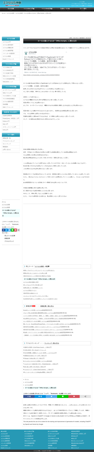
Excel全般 (11, 9)
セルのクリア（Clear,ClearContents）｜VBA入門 (38, 369)
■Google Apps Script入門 (77, 443)
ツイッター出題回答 (9, 53)
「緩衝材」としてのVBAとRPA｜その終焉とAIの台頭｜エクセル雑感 (43, 335)
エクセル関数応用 (8, 47)
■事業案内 (74, 445)
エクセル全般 (29, 382)
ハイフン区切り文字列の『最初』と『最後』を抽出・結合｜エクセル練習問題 (46, 315)
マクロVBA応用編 (47, 9)
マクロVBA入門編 (29, 9)
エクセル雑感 (39, 266)
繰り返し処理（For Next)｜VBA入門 (35, 367)
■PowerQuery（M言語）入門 (78, 433)
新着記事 (31, 306)
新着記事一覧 (7, 138)
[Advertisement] (47, 25)
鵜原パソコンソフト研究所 (54, 450)
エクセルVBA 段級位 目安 (30, 282)
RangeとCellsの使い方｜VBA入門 (34, 358)
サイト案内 (83, 9)
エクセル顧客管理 (8, 101)
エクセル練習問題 (8, 50)
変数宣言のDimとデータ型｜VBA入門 (35, 355)
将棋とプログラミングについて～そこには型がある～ (39, 270)
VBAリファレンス (8, 107)
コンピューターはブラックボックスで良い (35, 296)
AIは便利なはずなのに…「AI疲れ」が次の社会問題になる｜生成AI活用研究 (45, 318)
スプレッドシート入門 (9, 127)
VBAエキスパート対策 (9, 76)
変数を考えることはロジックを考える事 (35, 273)
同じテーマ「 (30, 266)
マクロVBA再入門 (8, 70)
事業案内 (5, 147)
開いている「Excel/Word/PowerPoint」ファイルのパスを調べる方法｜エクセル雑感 (48, 324)
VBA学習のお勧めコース (30, 293)
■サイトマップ (75, 447)
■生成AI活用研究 (75, 431)
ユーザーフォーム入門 (9, 90)
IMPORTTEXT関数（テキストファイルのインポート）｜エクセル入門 (44, 329)
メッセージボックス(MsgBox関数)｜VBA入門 (38, 372)
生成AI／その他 (65, 9)
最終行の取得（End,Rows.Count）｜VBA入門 (37, 347)
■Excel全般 (4, 431)
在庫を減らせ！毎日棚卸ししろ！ (33, 287)
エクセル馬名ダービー (29, 290)
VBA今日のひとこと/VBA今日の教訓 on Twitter (37, 276)
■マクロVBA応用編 (53, 431)
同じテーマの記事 (10, 235)
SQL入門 (5, 124)
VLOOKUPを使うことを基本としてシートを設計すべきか (40, 299)
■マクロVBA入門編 (29, 431)
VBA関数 (5, 104)
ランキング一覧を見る (51, 343)
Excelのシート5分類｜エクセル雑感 (33, 310)
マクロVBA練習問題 (9, 79)
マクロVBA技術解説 (9, 98)
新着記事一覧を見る (47, 306)
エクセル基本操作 (8, 45)
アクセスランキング (33, 343)
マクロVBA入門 (7, 67)
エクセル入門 (7, 42)
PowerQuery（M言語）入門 (11, 118)
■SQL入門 (74, 438)
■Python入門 (74, 436)
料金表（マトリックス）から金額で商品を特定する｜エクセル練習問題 (44, 332)
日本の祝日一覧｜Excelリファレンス (35, 350)
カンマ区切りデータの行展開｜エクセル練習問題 (37, 321)
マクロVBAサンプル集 (9, 96)
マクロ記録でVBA (8, 73)
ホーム (27, 379)
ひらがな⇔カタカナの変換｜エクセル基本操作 (38, 361)
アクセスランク (9, 241)
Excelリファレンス (8, 59)
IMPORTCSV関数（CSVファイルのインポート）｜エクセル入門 (42, 327)
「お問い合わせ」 (73, 405)
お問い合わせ (7, 149)
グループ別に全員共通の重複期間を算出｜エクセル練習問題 (41, 313)
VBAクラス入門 (7, 93)
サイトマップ (7, 144)
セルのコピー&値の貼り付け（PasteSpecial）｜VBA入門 (41, 364)
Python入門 (6, 121)
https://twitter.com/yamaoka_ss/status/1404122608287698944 (41, 75)
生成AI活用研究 (7, 115)
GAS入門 (5, 130)
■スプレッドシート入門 (77, 440)
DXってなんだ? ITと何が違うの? (33, 285)
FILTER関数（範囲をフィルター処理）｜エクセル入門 (40, 353)
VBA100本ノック (8, 82)
